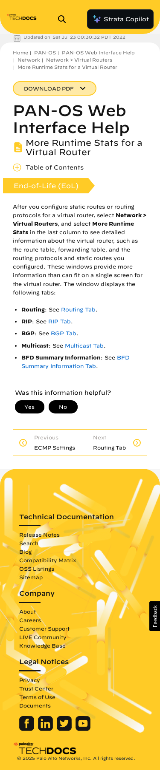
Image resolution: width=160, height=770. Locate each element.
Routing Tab (78, 309)
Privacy (29, 680)
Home (20, 52)
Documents (35, 705)
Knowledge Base (42, 645)
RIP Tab (59, 321)
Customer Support (44, 628)
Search (28, 543)
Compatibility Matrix (47, 560)
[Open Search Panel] (64, 19)
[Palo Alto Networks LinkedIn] (46, 728)
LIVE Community (43, 637)
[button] (154, 616)
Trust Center (36, 688)
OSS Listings (36, 569)
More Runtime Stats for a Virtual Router (67, 67)
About (27, 611)
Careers (30, 620)
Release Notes (39, 535)
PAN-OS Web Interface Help (98, 52)
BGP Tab (63, 333)
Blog (25, 552)
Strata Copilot (120, 19)
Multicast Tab (84, 346)
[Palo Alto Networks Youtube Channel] (83, 728)
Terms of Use (37, 697)
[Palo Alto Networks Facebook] (27, 728)
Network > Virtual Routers (79, 59)
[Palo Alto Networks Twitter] (65, 728)
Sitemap (31, 577)
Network (28, 59)
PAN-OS (45, 52)
